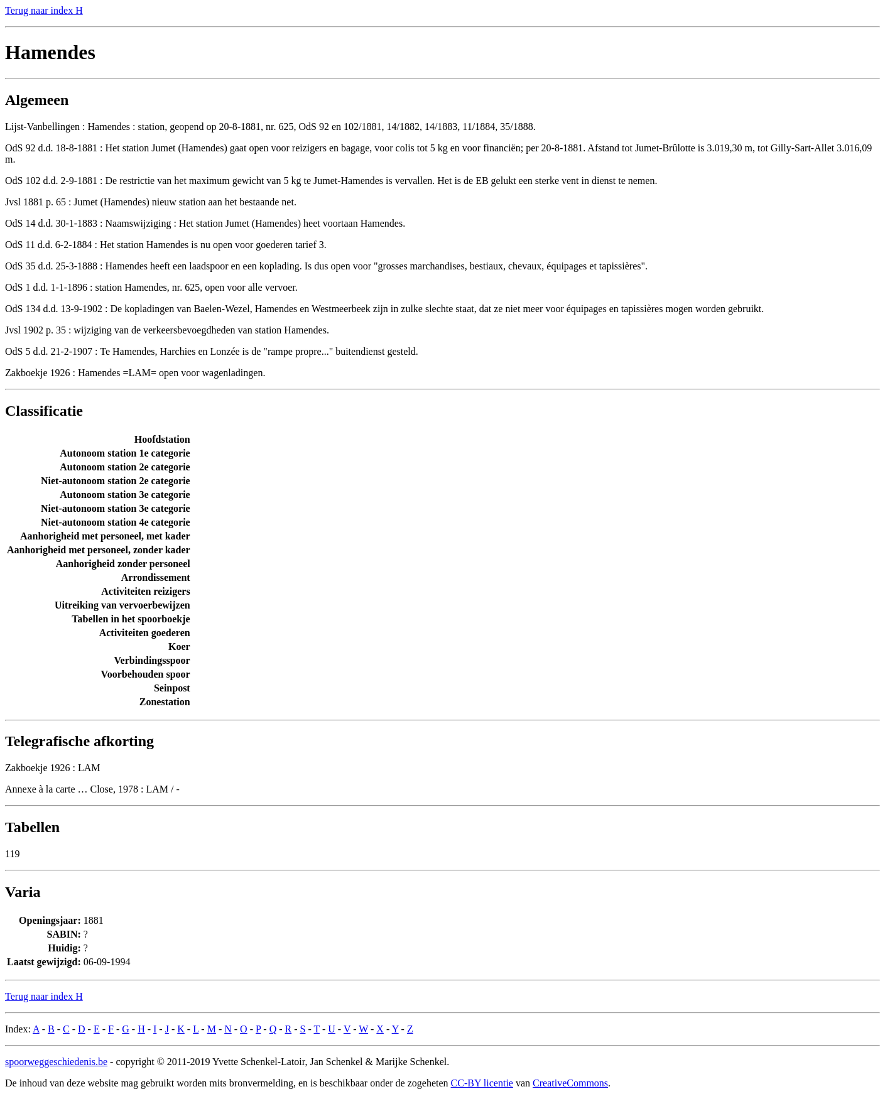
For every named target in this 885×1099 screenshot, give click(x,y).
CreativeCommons (570, 1083)
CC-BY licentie (482, 1083)
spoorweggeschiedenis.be (56, 1061)
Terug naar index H (44, 10)
